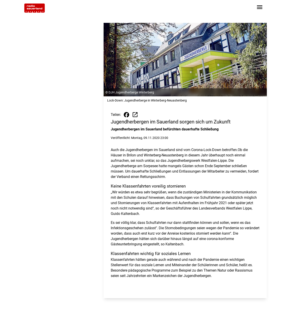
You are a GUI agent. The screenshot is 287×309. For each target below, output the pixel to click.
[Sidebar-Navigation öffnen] (259, 8)
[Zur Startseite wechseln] (34, 8)
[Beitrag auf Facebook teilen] (126, 114)
